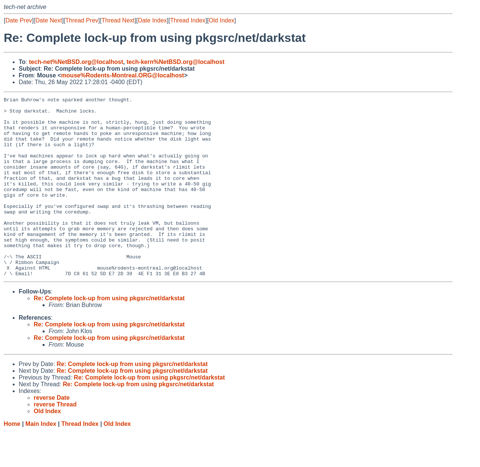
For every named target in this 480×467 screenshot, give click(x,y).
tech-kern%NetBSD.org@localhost (175, 62)
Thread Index (187, 20)
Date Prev (18, 20)
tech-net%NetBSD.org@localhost (76, 62)
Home (12, 460)
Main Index (40, 460)
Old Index (221, 20)
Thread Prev (81, 20)
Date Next (48, 20)
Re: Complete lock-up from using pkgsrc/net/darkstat (109, 334)
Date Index (152, 20)
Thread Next (117, 20)
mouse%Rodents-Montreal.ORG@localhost (122, 75)
